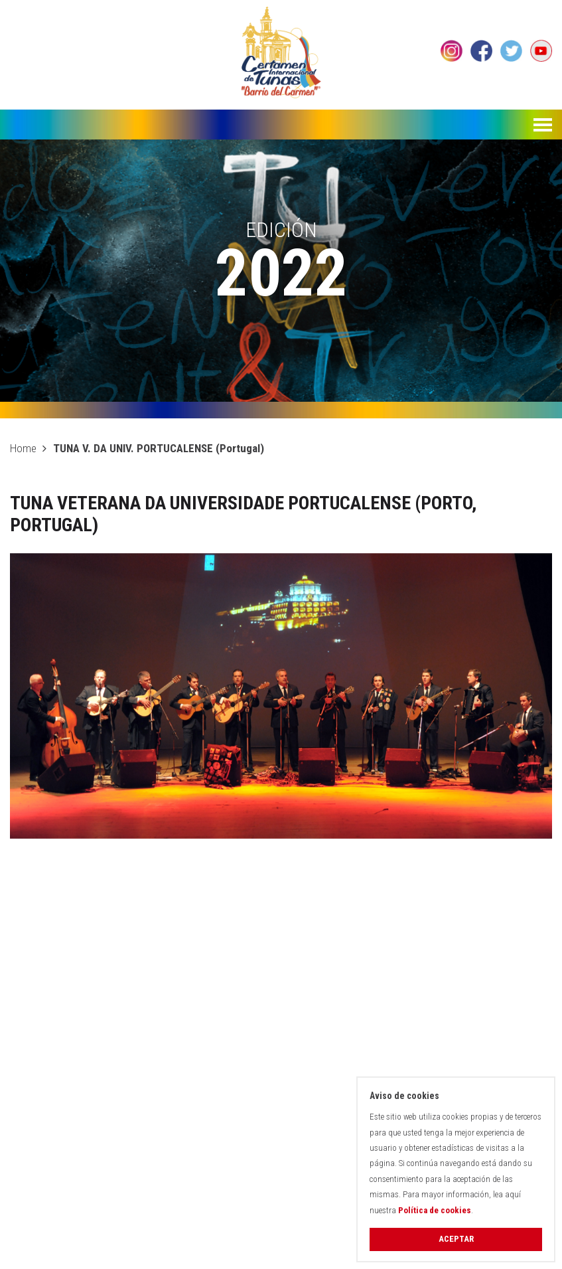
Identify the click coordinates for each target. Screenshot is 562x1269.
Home (23, 448)
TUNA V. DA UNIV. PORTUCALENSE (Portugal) (158, 448)
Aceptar (456, 1239)
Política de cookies (434, 1210)
